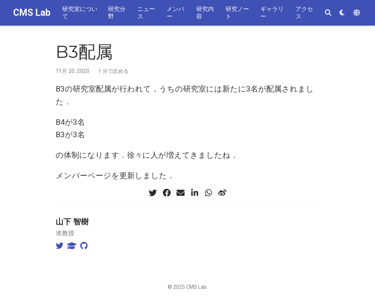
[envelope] (180, 192)
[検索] (328, 13)
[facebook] (166, 192)
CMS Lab (32, 12)
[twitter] (152, 192)
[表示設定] (342, 13)
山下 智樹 (72, 221)
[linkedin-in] (194, 192)
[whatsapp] (208, 192)
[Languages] (357, 13)
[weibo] (222, 192)
